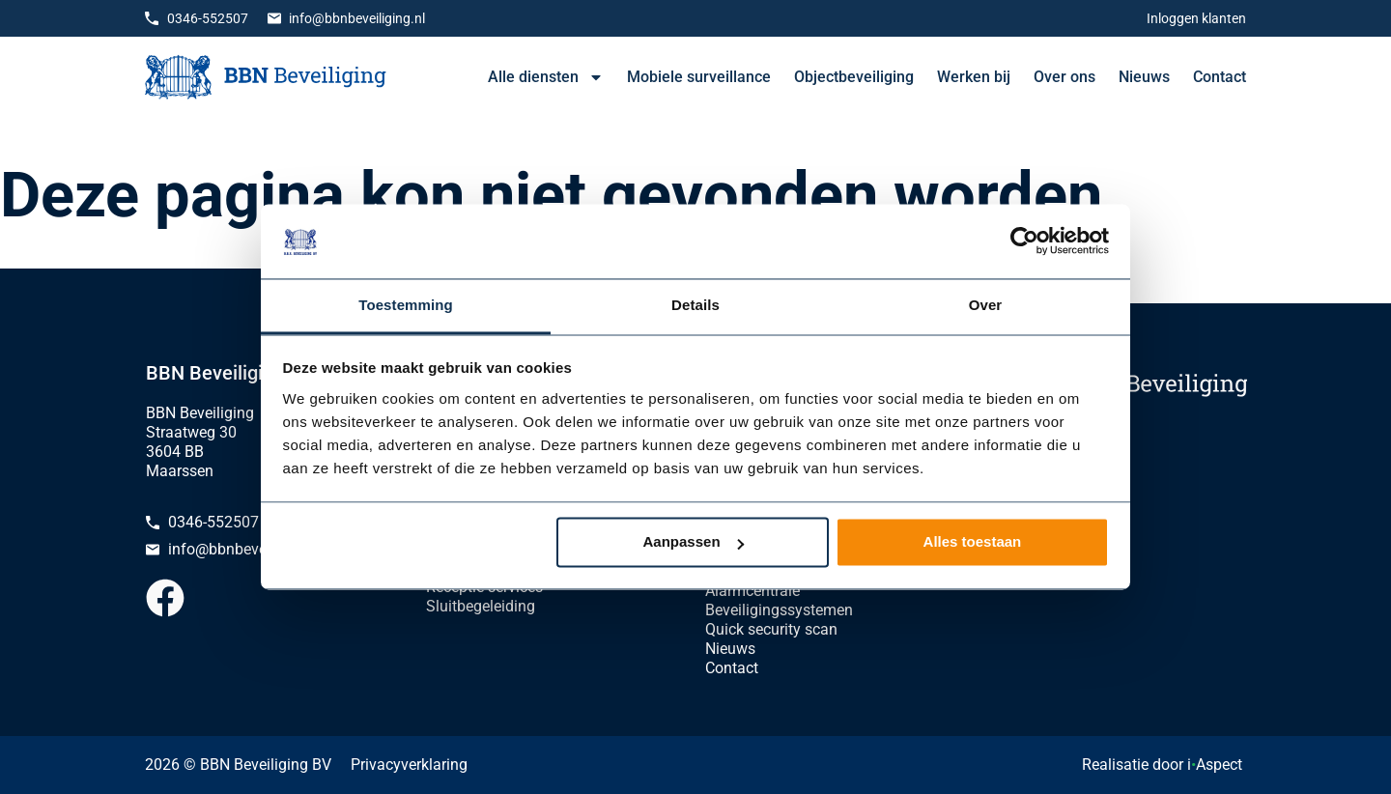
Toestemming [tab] (405, 305)
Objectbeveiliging (854, 77)
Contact (1219, 77)
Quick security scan (771, 629)
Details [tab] (695, 305)
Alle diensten (546, 77)
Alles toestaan (972, 542)
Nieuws (1144, 77)
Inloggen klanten (1196, 18)
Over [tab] (986, 305)
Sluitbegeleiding (480, 606)
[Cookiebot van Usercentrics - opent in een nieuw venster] (1024, 241)
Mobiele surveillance (699, 77)
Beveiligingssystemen (779, 610)
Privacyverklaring (409, 764)
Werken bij (973, 77)
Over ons (1064, 77)
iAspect (1214, 764)
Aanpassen (693, 542)
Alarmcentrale (752, 590)
